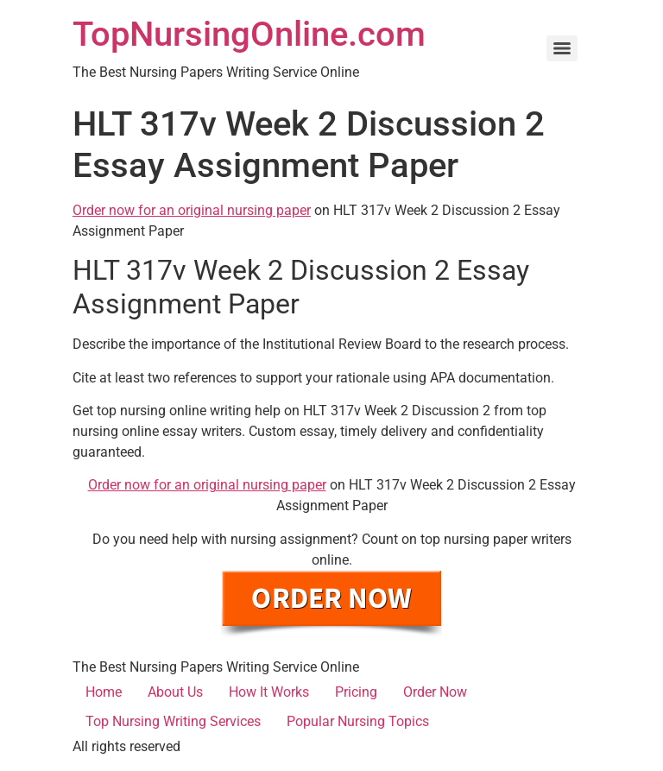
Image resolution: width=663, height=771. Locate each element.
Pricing (356, 692)
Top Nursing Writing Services (173, 721)
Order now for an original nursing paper (192, 210)
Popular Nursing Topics (358, 721)
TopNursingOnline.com (249, 34)
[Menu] (562, 48)
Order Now (435, 692)
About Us (175, 692)
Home (103, 692)
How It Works (269, 692)
